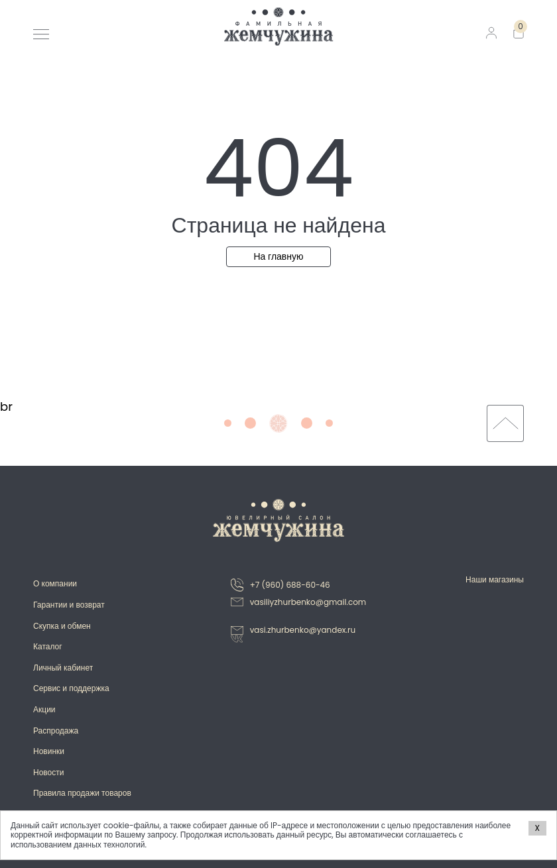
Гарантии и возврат (69, 604)
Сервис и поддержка (71, 688)
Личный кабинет (63, 667)
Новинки (48, 751)
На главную (278, 256)
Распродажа (55, 730)
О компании (55, 583)
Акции (44, 709)
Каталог (47, 646)
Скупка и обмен (62, 625)
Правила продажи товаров (82, 792)
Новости (48, 772)
